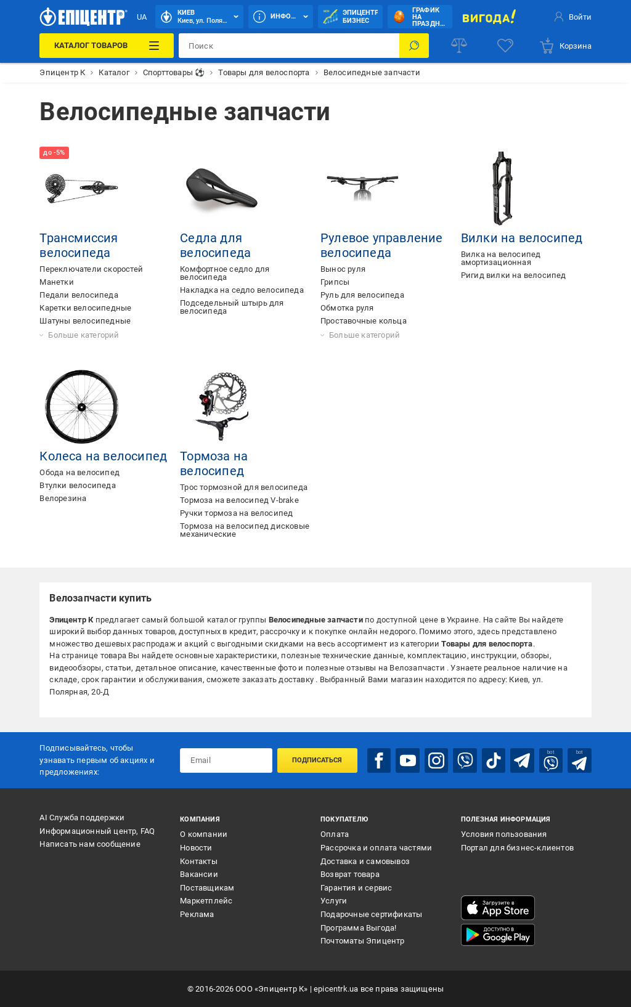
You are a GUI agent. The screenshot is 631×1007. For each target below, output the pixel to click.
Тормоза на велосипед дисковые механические (244, 530)
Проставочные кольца (363, 320)
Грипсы (334, 282)
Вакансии (199, 874)
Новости (196, 847)
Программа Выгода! (358, 927)
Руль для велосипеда (362, 295)
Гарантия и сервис (356, 887)
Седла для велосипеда (215, 245)
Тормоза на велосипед (214, 463)
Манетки (56, 282)
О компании (203, 834)
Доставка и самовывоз (365, 861)
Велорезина (62, 498)
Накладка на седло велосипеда (242, 290)
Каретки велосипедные (85, 307)
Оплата (334, 834)
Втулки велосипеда (77, 485)
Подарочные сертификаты (371, 914)
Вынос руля (342, 269)
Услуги (333, 900)
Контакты (199, 861)
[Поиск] (414, 45)
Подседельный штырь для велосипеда (231, 307)
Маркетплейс (206, 900)
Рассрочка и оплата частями (376, 847)
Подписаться (317, 760)
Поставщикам (207, 887)
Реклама (197, 914)
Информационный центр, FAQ (97, 831)
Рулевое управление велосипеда (381, 245)
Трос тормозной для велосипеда (243, 487)
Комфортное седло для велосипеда (224, 273)
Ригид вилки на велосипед (513, 275)
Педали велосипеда (78, 295)
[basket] (565, 46)
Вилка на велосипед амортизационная (501, 258)
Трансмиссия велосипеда (78, 245)
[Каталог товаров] (106, 45)
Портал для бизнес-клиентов (517, 847)
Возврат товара (350, 874)
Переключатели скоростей (91, 269)
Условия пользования (504, 834)
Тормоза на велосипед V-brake (239, 500)
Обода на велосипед (79, 472)
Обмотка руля (346, 307)
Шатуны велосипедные (85, 320)
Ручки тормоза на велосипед (236, 513)
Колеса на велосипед (103, 456)
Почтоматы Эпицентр (362, 940)
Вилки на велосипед (522, 237)
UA (142, 17)
